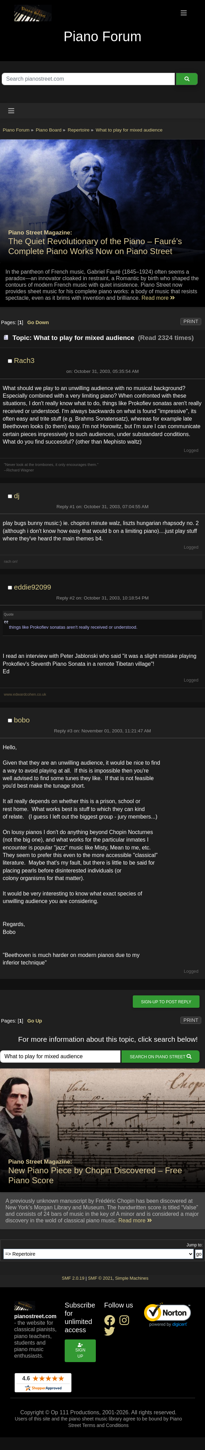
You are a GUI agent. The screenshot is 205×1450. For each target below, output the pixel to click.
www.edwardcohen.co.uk (25, 694)
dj (17, 496)
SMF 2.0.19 (73, 1278)
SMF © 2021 (100, 1278)
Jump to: (195, 1245)
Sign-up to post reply (166, 1002)
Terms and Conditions (105, 1425)
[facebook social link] (111, 1322)
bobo (22, 720)
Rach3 (24, 360)
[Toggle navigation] (184, 13)
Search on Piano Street (160, 1056)
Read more (158, 298)
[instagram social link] (125, 1322)
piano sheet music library (95, 1419)
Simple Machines (131, 1278)
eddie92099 (32, 587)
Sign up (80, 1351)
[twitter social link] (111, 1333)
